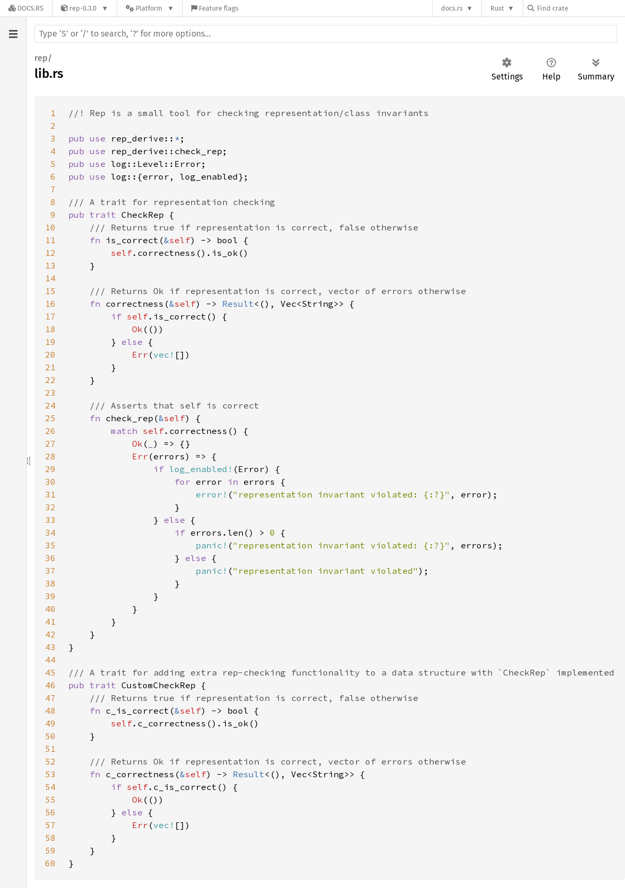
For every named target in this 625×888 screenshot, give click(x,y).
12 (50, 252)
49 (50, 723)
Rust (497, 8)
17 (50, 316)
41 (50, 621)
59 (50, 850)
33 (50, 519)
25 (50, 418)
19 (50, 341)
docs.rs (452, 8)
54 (50, 787)
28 (50, 456)
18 (50, 329)
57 (50, 825)
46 (50, 685)
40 (50, 608)
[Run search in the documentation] (325, 34)
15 (50, 291)
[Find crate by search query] (580, 8)
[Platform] (149, 8)
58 (50, 837)
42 (50, 634)
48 (50, 710)
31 (50, 494)
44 (50, 659)
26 (50, 430)
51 (50, 748)
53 (50, 774)
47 (50, 697)
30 (50, 481)
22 (50, 380)
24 (50, 405)
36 (50, 558)
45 (50, 672)
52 (50, 761)
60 (50, 863)
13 (50, 265)
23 (50, 392)
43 (50, 647)
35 (50, 545)
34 (50, 532)
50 (50, 736)
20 (50, 354)
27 (50, 443)
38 (50, 583)
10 (50, 227)
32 (50, 507)
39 (50, 596)
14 (50, 278)
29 (50, 469)
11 (50, 240)
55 (50, 799)
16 (50, 303)
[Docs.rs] (26, 8)
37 (50, 570)
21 (50, 367)
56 (50, 812)
